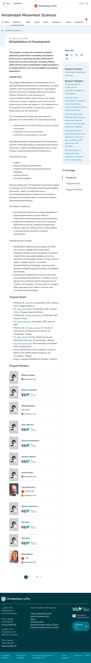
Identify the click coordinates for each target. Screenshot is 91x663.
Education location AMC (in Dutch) (44, 625)
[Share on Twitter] (71, 55)
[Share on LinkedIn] (81, 55)
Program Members (74, 190)
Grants (46, 22)
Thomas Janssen (32, 328)
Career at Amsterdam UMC (41, 613)
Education (56, 22)
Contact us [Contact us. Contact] (79, 626)
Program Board (73, 184)
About (68, 22)
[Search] (84, 3)
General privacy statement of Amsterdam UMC (43, 657)
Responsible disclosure (21, 657)
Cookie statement (65, 657)
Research (16, 22)
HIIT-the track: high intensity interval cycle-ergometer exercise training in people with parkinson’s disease (75, 120)
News (28, 22)
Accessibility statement (6, 657)
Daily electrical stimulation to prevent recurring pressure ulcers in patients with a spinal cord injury (75, 104)
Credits (86, 655)
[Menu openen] (6, 3)
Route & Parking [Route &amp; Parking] (8, 625)
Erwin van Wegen (24, 309)
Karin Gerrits (22, 337)
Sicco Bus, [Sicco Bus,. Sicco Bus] (29, 303)
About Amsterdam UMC (40, 616)
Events (37, 22)
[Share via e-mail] (67, 59)
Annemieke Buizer (33, 315)
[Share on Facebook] (76, 55)
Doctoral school (37, 622)
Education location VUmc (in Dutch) (45, 627)
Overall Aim (71, 178)
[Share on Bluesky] (67, 55)
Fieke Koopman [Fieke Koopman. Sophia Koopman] (24, 322)
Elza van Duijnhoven (23, 344)
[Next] (41, 577)
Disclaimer (78, 655)
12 (37, 577)
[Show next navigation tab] (86, 22)
